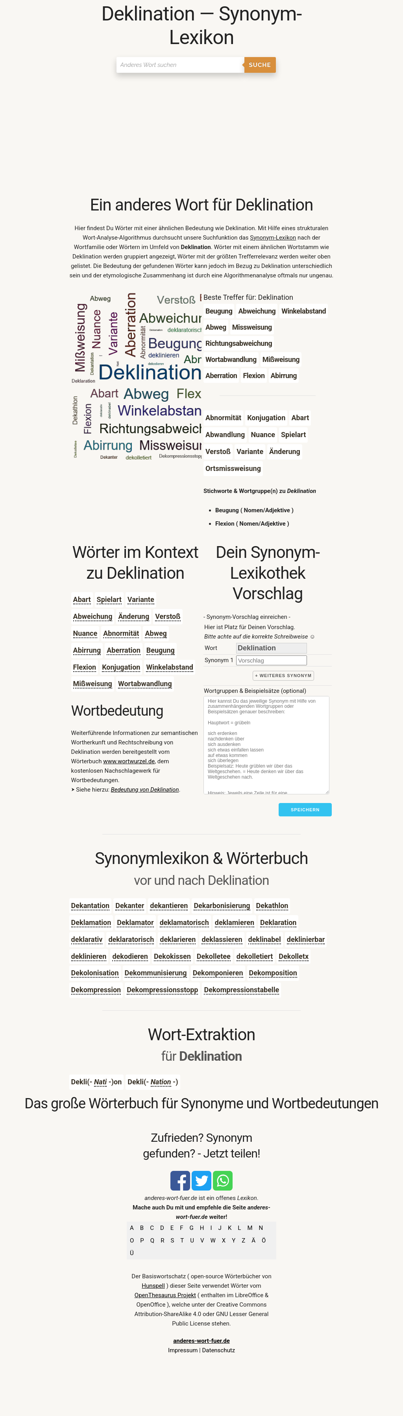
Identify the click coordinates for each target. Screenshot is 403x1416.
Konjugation (121, 667)
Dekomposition (273, 973)
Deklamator (135, 922)
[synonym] (271, 660)
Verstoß (167, 616)
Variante (141, 599)
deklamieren (234, 922)
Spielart (109, 599)
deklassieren (222, 939)
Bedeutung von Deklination (145, 789)
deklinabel (264, 939)
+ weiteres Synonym (283, 675)
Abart (82, 599)
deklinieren (89, 956)
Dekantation (90, 905)
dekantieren (169, 905)
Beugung (160, 650)
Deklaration (278, 922)
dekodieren (130, 956)
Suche (260, 64)
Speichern (305, 809)
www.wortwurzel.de (129, 761)
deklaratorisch (131, 939)
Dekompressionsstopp (162, 990)
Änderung (133, 616)
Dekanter (129, 905)
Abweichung (93, 616)
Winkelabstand (169, 667)
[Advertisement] (201, 136)
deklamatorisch (184, 922)
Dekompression (96, 990)
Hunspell (153, 1285)
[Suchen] (180, 65)
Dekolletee (214, 956)
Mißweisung (92, 683)
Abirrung (87, 650)
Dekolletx (294, 956)
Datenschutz (218, 1350)
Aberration (123, 650)
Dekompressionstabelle (241, 990)
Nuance (85, 633)
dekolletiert (255, 956)
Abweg (155, 633)
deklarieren (178, 939)
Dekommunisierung (156, 973)
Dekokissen (172, 956)
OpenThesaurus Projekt (165, 1295)
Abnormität (121, 633)
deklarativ (87, 939)
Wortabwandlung (145, 683)
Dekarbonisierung (222, 905)
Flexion (84, 667)
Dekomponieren (218, 973)
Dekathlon (272, 905)
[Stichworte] (266, 745)
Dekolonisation (95, 973)
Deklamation (91, 922)
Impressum (183, 1350)
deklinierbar (306, 939)
